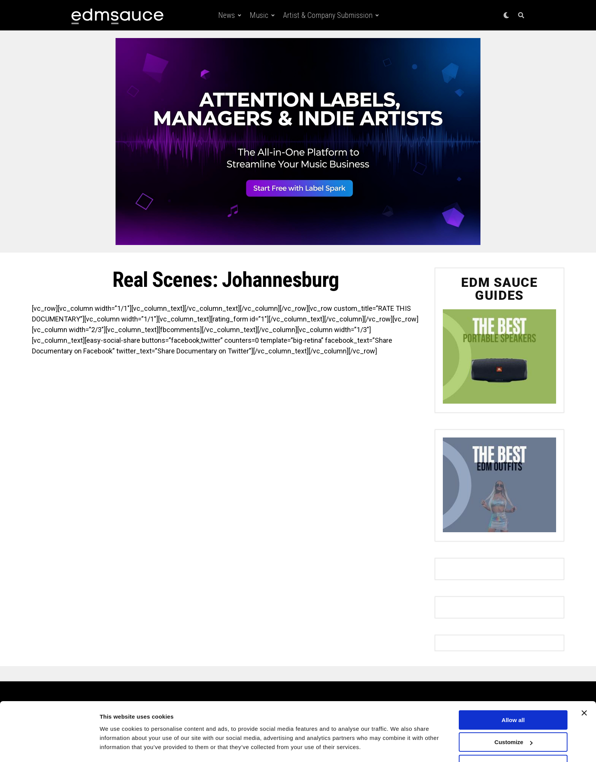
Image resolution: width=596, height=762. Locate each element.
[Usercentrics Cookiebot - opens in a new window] (49, 747)
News (226, 15)
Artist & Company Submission (327, 15)
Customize (514, 721)
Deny (513, 743)
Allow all (513, 698)
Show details (117, 746)
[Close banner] (584, 691)
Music (259, 15)
